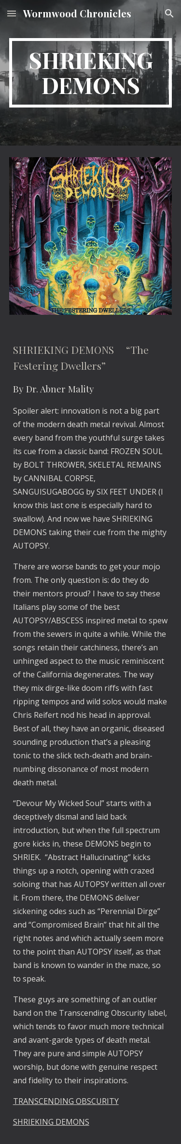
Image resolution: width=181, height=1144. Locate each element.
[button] (11, 13)
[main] (90, 73)
